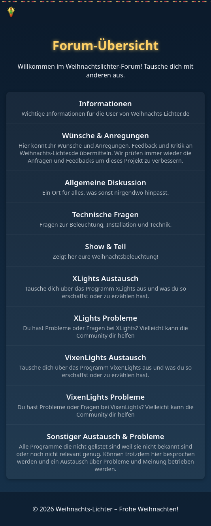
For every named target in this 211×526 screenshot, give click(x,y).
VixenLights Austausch (105, 357)
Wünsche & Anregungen (105, 135)
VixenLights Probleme (105, 397)
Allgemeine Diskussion (105, 182)
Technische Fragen (105, 214)
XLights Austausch (105, 278)
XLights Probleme (105, 318)
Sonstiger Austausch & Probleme (105, 436)
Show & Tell (105, 246)
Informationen (105, 103)
